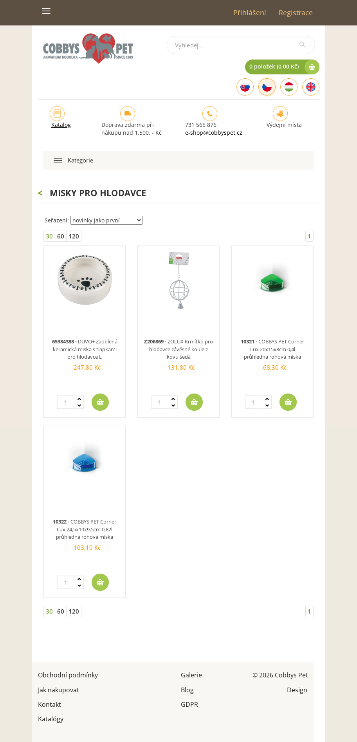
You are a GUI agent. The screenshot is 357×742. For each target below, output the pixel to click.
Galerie (191, 674)
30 (49, 236)
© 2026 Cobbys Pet (280, 674)
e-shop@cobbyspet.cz (213, 132)
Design (297, 689)
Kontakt (49, 704)
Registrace (296, 12)
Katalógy (50, 718)
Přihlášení (249, 12)
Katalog (61, 124)
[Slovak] (245, 87)
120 (74, 236)
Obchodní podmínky (68, 674)
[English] (310, 87)
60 (60, 236)
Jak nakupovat (58, 689)
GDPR (189, 704)
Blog (187, 689)
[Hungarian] (289, 87)
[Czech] (267, 87)
